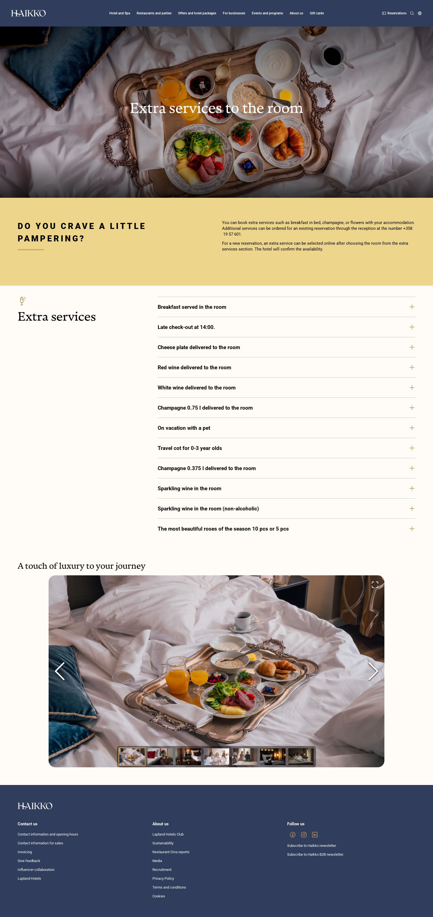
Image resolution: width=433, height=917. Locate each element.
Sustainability (162, 843)
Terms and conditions (169, 887)
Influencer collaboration (36, 870)
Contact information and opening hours (48, 834)
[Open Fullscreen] (375, 584)
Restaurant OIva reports (170, 852)
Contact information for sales (40, 843)
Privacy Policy (163, 878)
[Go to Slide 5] (244, 756)
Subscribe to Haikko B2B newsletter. (315, 854)
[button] (216, 671)
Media (157, 861)
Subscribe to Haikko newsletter (311, 846)
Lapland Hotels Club (168, 834)
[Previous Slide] (60, 671)
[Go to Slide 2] (160, 756)
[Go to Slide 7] (301, 756)
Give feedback (29, 861)
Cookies (158, 896)
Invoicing (25, 852)
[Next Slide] (373, 671)
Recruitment (161, 870)
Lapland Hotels (29, 878)
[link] (292, 835)
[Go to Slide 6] (273, 756)
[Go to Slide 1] (132, 756)
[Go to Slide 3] (188, 756)
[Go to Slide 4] (216, 756)
